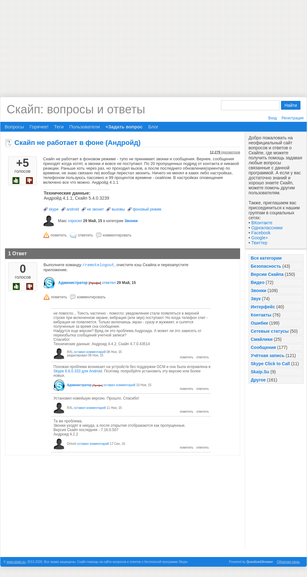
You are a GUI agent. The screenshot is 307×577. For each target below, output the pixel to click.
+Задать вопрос (124, 126)
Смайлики (262, 339)
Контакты (261, 314)
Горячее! (38, 126)
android (73, 209)
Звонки (258, 290)
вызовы (118, 209)
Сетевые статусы (270, 331)
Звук (256, 298)
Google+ (259, 237)
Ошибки (259, 323)
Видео (257, 282)
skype (53, 209)
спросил (75, 221)
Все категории (266, 258)
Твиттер (259, 242)
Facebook (260, 232)
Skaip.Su (260, 371)
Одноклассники (267, 227)
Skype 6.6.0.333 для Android (77, 372)
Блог (153, 126)
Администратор (73, 283)
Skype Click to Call (270, 363)
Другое (258, 379)
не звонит (95, 209)
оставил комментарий (90, 352)
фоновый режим (147, 209)
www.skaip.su (16, 562)
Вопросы (14, 126)
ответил (109, 283)
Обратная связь (288, 562)
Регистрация (293, 118)
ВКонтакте (261, 222)
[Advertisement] (153, 43)
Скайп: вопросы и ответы (76, 109)
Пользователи (84, 126)
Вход (272, 118)
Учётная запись (267, 355)
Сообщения (263, 347)
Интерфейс (263, 306)
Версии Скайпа (267, 274)
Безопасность (266, 266)
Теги (59, 126)
